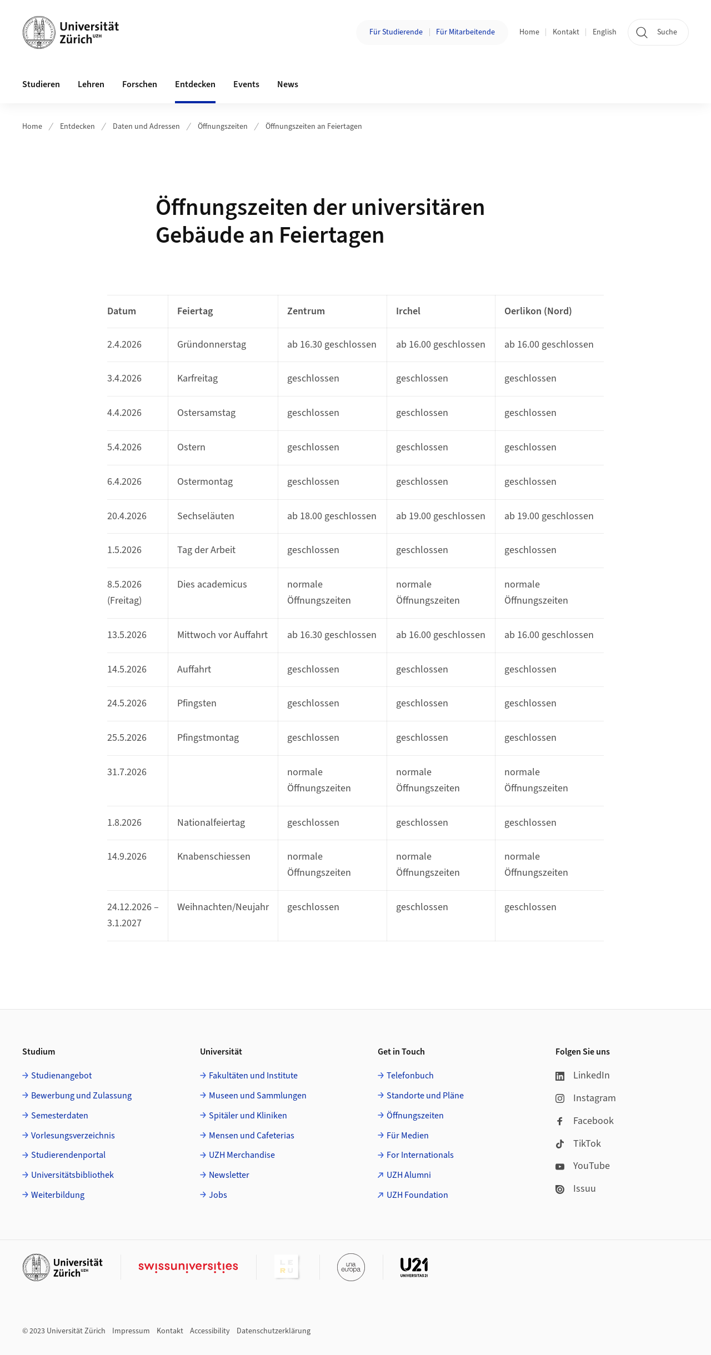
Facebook (584, 1121)
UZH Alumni (409, 1175)
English (605, 32)
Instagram (585, 1098)
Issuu (575, 1189)
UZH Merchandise (242, 1155)
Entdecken (77, 126)
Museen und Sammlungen (258, 1096)
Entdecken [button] (195, 84)
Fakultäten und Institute (253, 1076)
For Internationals (420, 1155)
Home (529, 32)
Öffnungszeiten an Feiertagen (314, 126)
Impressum (131, 1331)
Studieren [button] (41, 84)
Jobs (218, 1195)
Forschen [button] (139, 84)
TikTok (578, 1144)
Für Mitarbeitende (465, 32)
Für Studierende (396, 32)
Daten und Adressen (146, 126)
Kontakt (566, 32)
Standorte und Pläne (425, 1096)
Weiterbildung (57, 1195)
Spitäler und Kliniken (248, 1116)
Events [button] (246, 84)
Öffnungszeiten (223, 126)
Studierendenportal (68, 1155)
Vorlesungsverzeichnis (73, 1136)
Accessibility (210, 1331)
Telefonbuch (410, 1076)
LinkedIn (582, 1075)
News (287, 84)
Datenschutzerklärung (274, 1331)
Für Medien (408, 1136)
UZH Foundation (417, 1195)
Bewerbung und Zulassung (81, 1096)
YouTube (582, 1166)
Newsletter (229, 1175)
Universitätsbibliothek (72, 1175)
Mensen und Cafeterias (251, 1136)
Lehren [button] (91, 84)
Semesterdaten (59, 1116)
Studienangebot (61, 1076)
